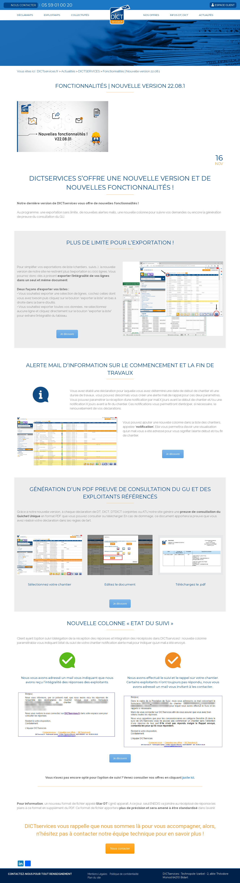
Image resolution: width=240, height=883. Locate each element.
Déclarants (25, 15)
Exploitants (52, 15)
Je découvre (67, 334)
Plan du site (94, 877)
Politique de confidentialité (124, 874)
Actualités (206, 15)
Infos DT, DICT (179, 15)
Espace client (223, 5)
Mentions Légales (97, 874)
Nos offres (151, 15)
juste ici (188, 777)
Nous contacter (23, 5)
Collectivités (80, 15)
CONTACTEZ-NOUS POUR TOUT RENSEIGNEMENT (40, 874)
